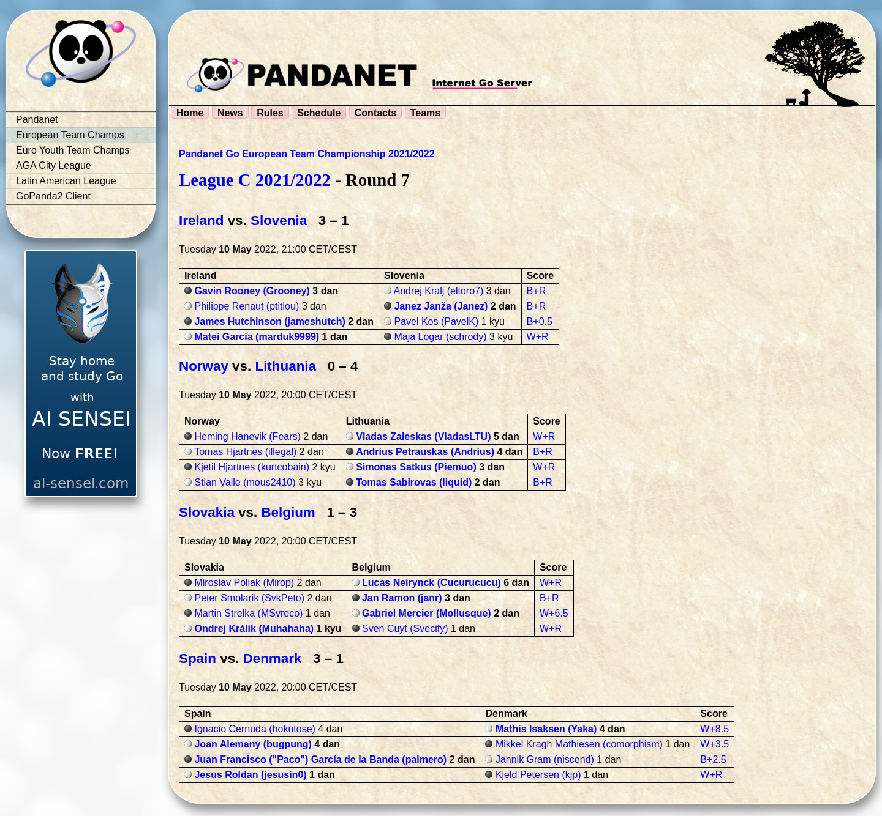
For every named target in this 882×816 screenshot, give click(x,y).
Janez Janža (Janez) (441, 306)
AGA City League (53, 165)
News (230, 113)
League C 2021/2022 (255, 180)
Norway (203, 366)
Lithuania (285, 366)
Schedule (319, 113)
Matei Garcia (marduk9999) (256, 337)
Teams (425, 113)
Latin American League (66, 181)
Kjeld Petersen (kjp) (538, 775)
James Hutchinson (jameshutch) (269, 321)
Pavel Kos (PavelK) (436, 321)
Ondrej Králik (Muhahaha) (254, 628)
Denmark (272, 658)
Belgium (288, 512)
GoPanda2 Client (53, 196)
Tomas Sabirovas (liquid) (414, 482)
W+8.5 (714, 729)
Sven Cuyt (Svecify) (405, 628)
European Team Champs (70, 135)
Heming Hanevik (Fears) (247, 436)
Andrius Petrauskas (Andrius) (425, 452)
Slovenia (279, 220)
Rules (270, 113)
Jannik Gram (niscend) (545, 759)
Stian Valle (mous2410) (244, 482)
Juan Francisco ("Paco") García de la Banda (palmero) (320, 759)
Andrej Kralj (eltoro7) (439, 291)
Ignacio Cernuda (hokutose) (254, 729)
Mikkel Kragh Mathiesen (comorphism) (579, 744)
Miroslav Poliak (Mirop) (244, 582)
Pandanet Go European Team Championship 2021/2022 (307, 154)
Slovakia (207, 512)
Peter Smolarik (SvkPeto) (249, 598)
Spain (197, 658)
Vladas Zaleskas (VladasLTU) (423, 436)
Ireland (201, 220)
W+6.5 (554, 613)
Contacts (375, 113)
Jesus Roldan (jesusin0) (250, 775)
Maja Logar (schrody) (440, 337)
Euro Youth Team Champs (73, 150)
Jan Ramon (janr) (402, 598)
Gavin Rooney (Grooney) (251, 291)
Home (189, 113)
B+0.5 (539, 321)
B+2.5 (713, 759)
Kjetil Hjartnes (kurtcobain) (251, 467)
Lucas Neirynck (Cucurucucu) (431, 582)
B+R (536, 291)
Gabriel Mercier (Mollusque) (426, 613)
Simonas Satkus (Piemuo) (416, 467)
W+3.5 (714, 744)
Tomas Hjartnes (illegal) (245, 452)
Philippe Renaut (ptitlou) (246, 306)
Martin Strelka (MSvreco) (248, 613)
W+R (538, 337)
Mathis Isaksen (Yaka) (546, 729)
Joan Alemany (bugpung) (252, 744)
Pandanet (37, 119)
